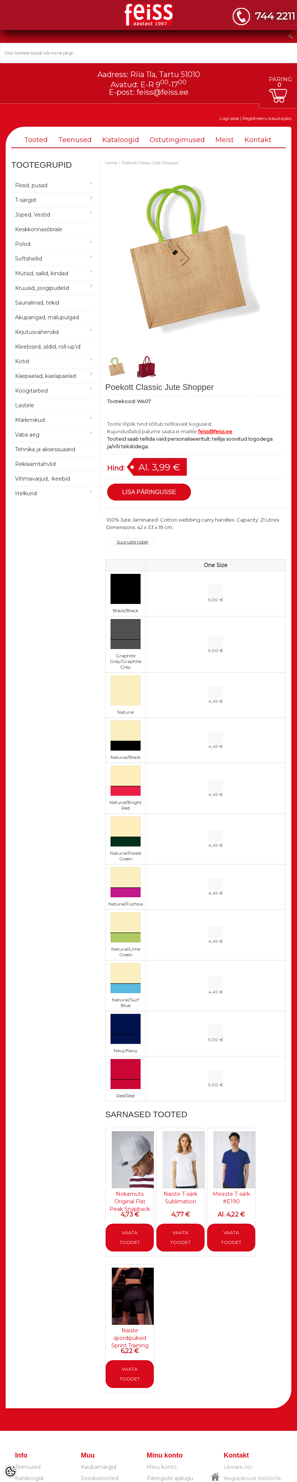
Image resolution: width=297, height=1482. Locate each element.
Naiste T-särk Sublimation (180, 1198)
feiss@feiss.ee (162, 92)
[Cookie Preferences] (10, 1471)
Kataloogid (120, 140)
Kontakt (257, 140)
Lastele (24, 405)
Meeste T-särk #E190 (231, 1198)
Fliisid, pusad (31, 185)
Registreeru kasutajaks (266, 118)
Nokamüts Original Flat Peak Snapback (129, 1201)
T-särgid (25, 200)
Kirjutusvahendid (37, 332)
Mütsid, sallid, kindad (41, 273)
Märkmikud (30, 420)
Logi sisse (229, 118)
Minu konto (162, 1467)
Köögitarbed (31, 390)
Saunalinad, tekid (37, 302)
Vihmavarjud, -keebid (42, 478)
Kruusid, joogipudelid (42, 288)
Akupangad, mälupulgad (47, 317)
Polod (22, 244)
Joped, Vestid (32, 214)
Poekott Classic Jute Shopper (150, 162)
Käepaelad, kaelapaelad (45, 376)
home (111, 162)
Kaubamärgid (98, 1467)
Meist (224, 140)
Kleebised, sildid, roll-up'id (47, 346)
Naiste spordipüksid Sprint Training (129, 1338)
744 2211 (275, 16)
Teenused (75, 140)
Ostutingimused (177, 140)
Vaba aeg (27, 434)
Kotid (22, 361)
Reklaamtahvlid (35, 464)
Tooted (36, 140)
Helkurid (26, 493)
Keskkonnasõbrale (38, 229)
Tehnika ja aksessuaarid (45, 449)
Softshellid (28, 258)
